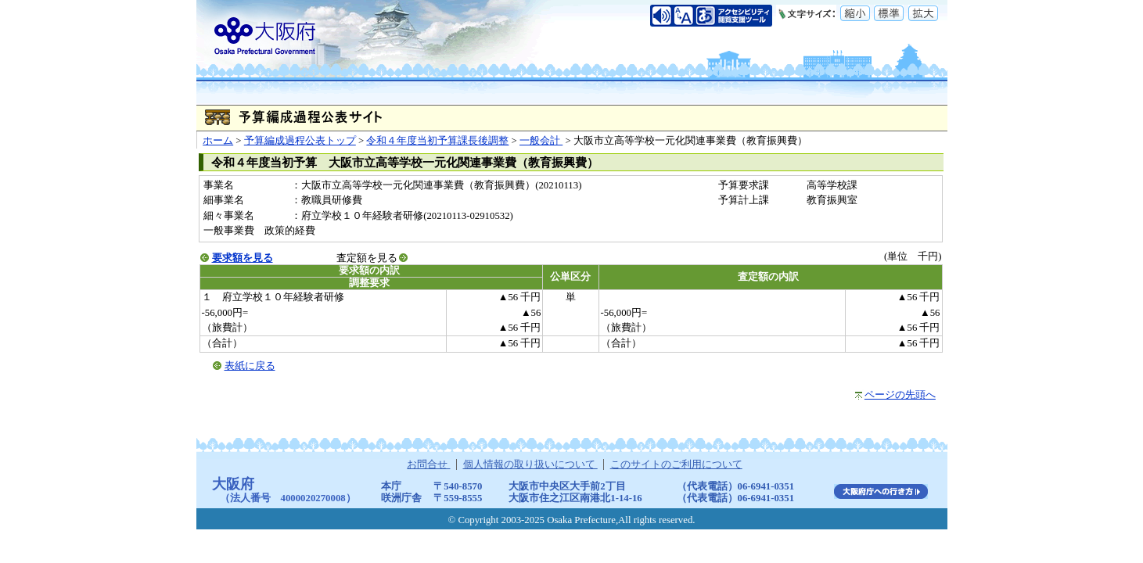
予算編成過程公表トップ (300, 140)
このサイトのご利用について (676, 464)
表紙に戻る (250, 365)
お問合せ (428, 464)
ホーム (218, 140)
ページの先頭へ (900, 394)
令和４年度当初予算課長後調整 (437, 140)
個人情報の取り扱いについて (530, 464)
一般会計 (541, 140)
